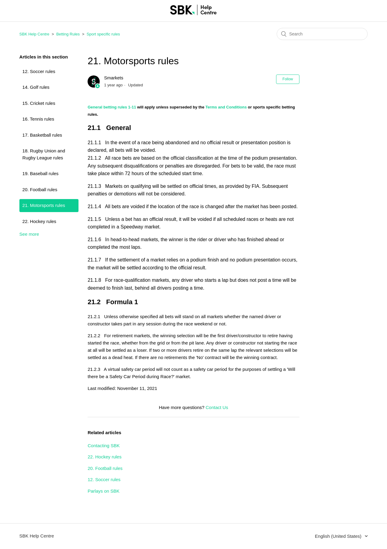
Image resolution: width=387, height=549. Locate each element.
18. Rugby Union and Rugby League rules (43, 154)
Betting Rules (68, 34)
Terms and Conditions (226, 107)
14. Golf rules (35, 87)
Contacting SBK (104, 445)
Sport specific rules (103, 34)
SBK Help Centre (34, 34)
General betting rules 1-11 (112, 107)
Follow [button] (287, 79)
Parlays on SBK (103, 491)
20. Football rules (39, 189)
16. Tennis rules (38, 118)
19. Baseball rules (40, 173)
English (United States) (339, 536)
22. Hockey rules (39, 221)
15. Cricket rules (38, 103)
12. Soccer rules (38, 71)
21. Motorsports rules (43, 205)
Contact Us (217, 407)
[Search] (322, 34)
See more (29, 234)
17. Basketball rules (42, 135)
